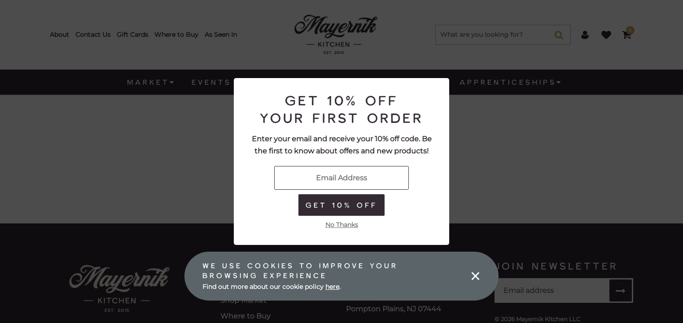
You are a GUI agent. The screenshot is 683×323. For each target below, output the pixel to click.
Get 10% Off (341, 205)
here (332, 287)
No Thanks (341, 225)
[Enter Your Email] (341, 178)
